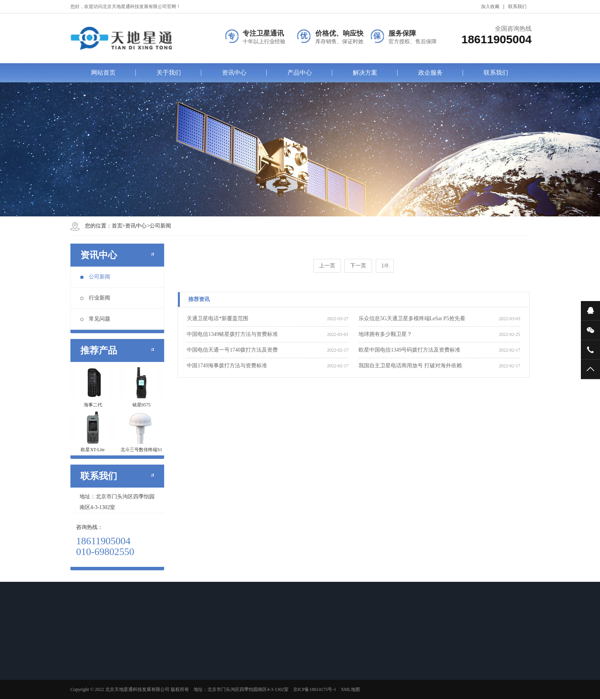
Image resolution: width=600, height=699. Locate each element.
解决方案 (365, 72)
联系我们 (517, 6)
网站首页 (103, 72)
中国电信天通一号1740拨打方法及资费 (232, 350)
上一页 (327, 265)
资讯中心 (234, 72)
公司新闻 (160, 226)
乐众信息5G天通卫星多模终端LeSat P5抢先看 (412, 318)
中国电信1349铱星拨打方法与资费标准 (232, 334)
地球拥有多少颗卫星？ (385, 334)
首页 (117, 226)
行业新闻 (95, 298)
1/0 (385, 265)
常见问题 (95, 319)
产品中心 (299, 72)
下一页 (358, 265)
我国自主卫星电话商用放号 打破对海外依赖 (410, 365)
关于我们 (169, 72)
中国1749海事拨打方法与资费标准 (227, 365)
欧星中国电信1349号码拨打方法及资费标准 (409, 350)
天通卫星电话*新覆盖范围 (217, 318)
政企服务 (430, 72)
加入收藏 (490, 6)
